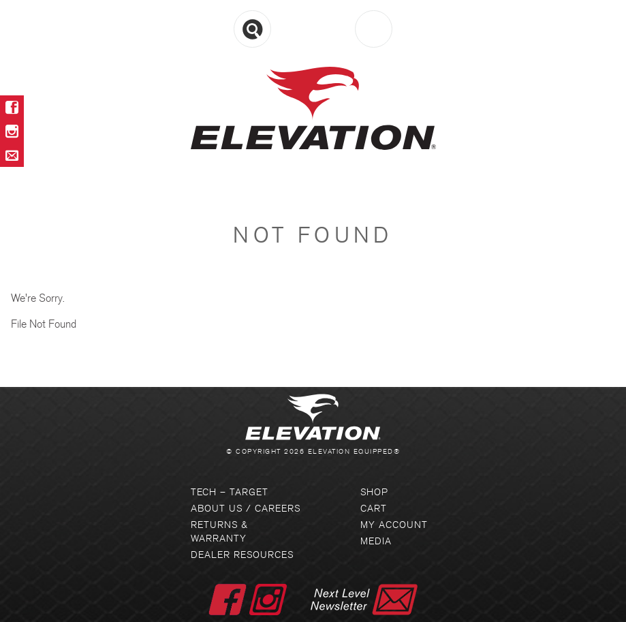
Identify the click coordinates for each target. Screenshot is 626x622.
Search (252, 29)
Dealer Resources (242, 555)
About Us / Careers (245, 508)
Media (376, 541)
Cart (373, 29)
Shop (374, 492)
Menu (313, 29)
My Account (394, 525)
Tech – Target (229, 492)
